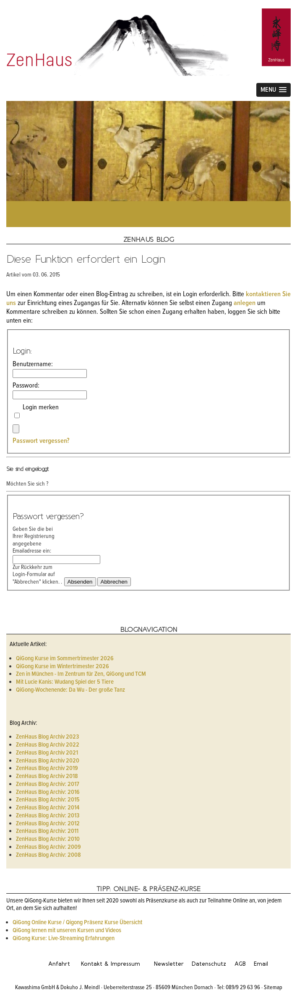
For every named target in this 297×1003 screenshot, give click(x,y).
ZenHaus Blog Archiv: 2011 (47, 831)
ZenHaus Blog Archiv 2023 (47, 737)
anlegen (244, 303)
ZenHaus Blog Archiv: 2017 (47, 784)
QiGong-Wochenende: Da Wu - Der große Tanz (70, 690)
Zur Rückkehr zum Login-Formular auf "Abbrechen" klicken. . (37, 575)
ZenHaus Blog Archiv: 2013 (47, 816)
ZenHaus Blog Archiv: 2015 (48, 800)
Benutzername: (38, 369)
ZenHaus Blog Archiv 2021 (47, 753)
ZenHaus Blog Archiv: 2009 (48, 847)
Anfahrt (59, 964)
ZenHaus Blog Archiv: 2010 (48, 839)
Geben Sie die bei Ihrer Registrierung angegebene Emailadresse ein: (38, 545)
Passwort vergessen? (41, 441)
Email (261, 964)
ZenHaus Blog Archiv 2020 (47, 761)
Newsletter (169, 964)
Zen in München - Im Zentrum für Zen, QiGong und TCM (81, 674)
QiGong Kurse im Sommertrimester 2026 (65, 658)
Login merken (41, 412)
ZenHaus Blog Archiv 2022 (47, 745)
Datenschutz (209, 964)
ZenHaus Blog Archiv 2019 (47, 768)
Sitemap (273, 987)
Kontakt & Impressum (110, 964)
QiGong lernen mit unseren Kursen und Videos (67, 930)
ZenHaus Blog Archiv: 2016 (48, 792)
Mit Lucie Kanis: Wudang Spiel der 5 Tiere (65, 682)
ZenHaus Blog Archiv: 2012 (48, 823)
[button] (273, 90)
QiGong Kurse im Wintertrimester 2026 (62, 666)
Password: (38, 390)
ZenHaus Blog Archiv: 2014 (47, 808)
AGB (240, 964)
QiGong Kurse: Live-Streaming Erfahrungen (64, 938)
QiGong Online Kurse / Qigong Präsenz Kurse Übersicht (77, 922)
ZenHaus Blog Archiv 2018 (47, 776)
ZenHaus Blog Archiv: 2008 (48, 855)
